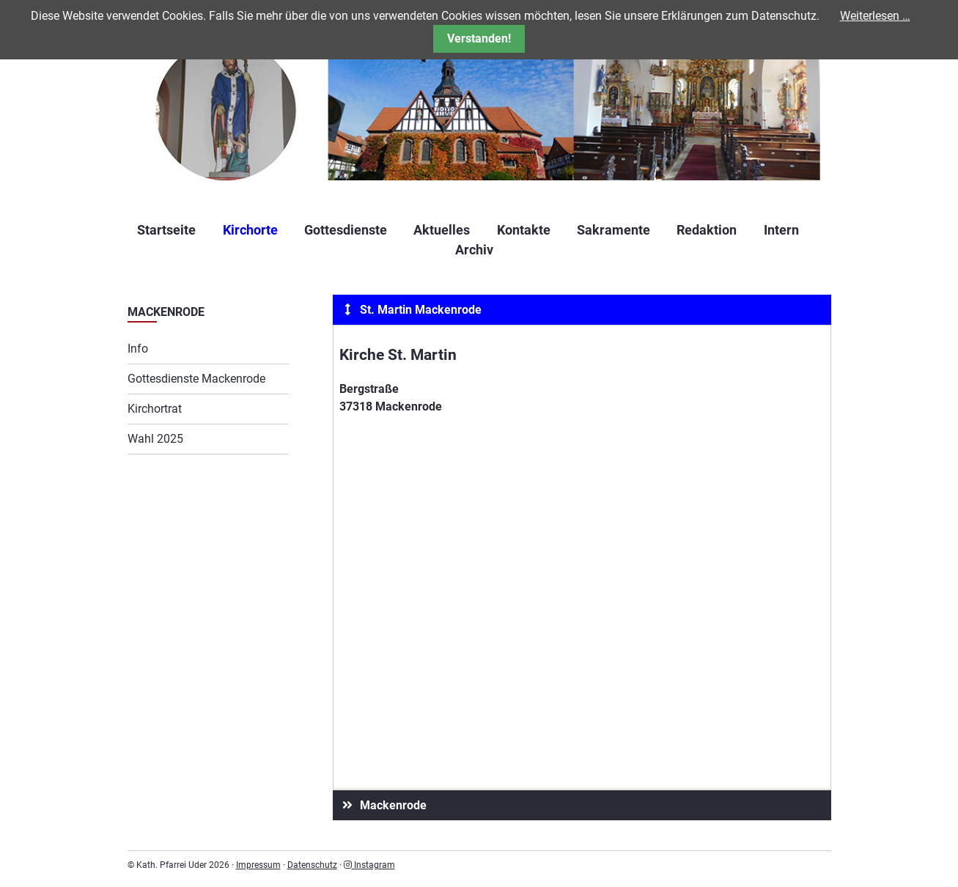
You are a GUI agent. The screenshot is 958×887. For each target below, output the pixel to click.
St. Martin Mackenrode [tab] (410, 310)
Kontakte (523, 230)
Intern (781, 230)
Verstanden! (479, 38)
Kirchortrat (155, 409)
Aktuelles (441, 230)
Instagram (369, 865)
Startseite (166, 230)
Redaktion (707, 230)
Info (138, 349)
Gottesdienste (345, 230)
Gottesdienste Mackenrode (196, 379)
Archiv (474, 249)
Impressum (258, 865)
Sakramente (613, 230)
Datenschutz (312, 865)
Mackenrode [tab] (383, 805)
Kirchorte (250, 230)
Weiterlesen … (875, 16)
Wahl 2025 (155, 439)
